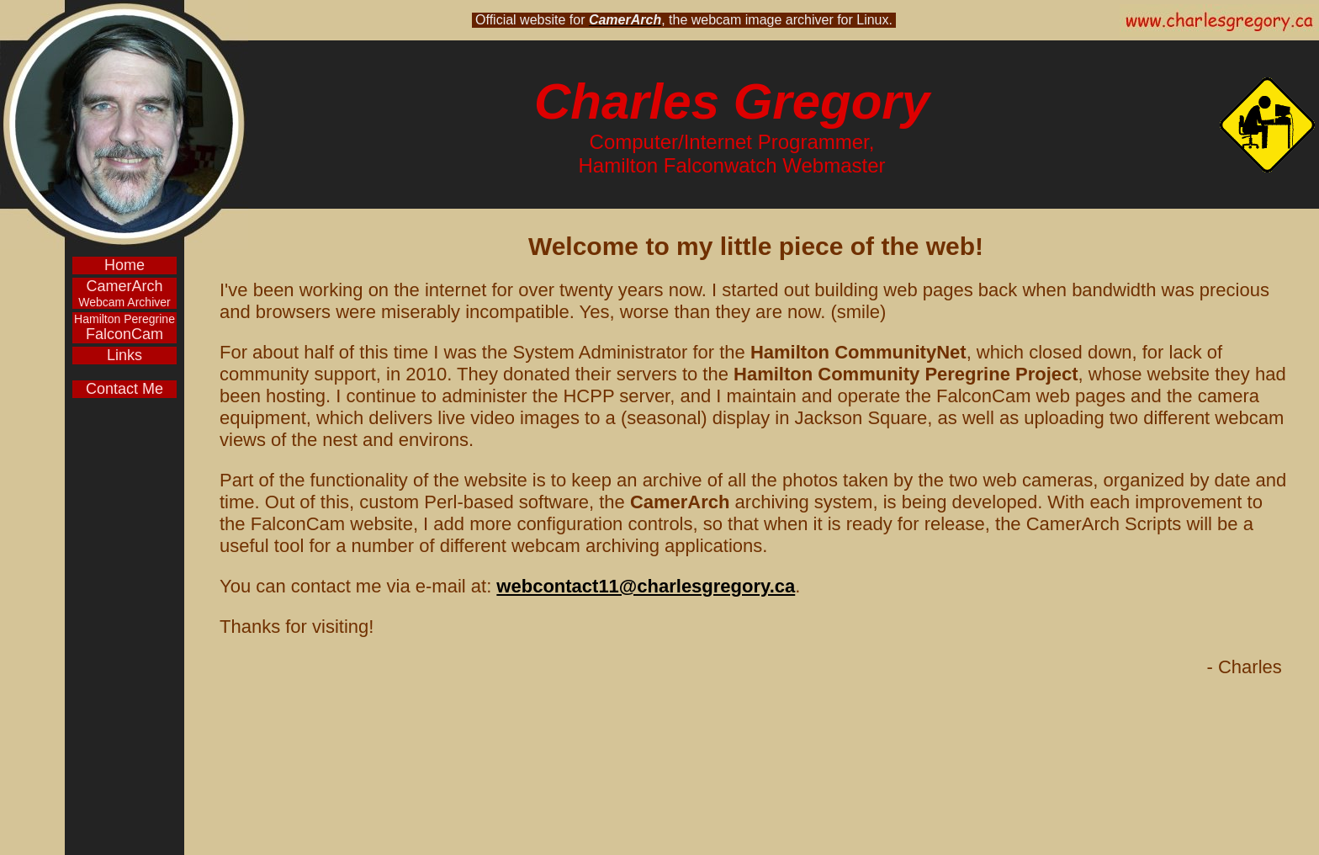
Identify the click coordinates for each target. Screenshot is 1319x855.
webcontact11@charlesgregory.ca (645, 586)
